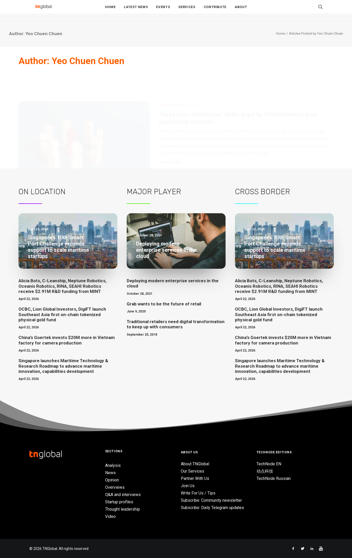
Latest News (136, 11)
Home (110, 11)
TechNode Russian (274, 478)
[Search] (320, 10)
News (110, 472)
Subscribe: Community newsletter (211, 500)
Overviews (115, 487)
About (241, 11)
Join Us (188, 485)
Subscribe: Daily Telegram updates (212, 507)
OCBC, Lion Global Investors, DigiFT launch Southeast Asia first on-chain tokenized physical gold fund (62, 314)
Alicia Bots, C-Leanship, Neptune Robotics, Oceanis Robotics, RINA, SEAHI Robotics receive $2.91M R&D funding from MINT (62, 286)
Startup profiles (119, 501)
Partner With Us (195, 478)
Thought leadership (122, 509)
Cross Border (262, 191)
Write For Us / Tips (198, 493)
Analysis (113, 465)
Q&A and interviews (123, 494)
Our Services (192, 471)
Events (163, 11)
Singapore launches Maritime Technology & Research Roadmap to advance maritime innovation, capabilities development (63, 366)
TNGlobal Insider (171, 80)
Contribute (215, 11)
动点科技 (265, 471)
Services (186, 11)
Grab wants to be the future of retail (164, 303)
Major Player (154, 191)
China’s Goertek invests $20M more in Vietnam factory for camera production (66, 340)
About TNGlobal (195, 463)
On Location (42, 191)
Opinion (191, 80)
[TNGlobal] (43, 10)
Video (110, 516)
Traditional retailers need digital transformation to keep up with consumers (176, 324)
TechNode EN (269, 463)
